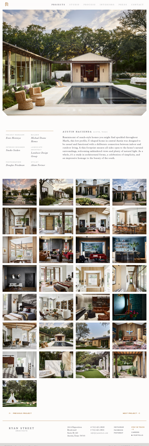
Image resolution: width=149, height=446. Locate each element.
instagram (119, 427)
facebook (118, 430)
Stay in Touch (138, 428)
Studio (74, 5)
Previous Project (20, 413)
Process (90, 5)
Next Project (131, 413)
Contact (137, 5)
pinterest (118, 433)
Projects (58, 5)
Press (123, 5)
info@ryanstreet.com (99, 433)
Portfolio (137, 435)
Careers (135, 432)
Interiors (107, 5)
